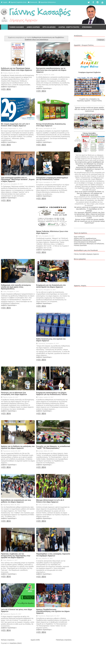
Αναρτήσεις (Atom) (16, 643)
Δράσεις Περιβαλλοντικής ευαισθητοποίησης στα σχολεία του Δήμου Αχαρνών (53, 611)
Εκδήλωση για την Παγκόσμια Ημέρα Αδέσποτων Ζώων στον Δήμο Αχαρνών (16, 69)
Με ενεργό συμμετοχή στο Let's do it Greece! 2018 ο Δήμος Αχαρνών (15, 125)
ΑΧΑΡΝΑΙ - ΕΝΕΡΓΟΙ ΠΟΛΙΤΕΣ (68, 27)
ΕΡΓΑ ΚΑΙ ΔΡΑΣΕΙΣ (49, 27)
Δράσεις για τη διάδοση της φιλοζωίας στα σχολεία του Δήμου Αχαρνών (17, 447)
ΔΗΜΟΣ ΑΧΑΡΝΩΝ (33, 27)
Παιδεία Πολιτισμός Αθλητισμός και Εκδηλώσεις (89, 243)
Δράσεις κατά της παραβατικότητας (85, 238)
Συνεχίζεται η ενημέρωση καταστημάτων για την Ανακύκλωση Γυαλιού (52, 178)
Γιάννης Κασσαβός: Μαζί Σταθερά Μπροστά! (89, 134)
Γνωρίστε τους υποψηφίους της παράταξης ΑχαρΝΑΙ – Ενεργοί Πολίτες (89, 100)
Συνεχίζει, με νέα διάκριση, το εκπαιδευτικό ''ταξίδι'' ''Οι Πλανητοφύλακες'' (53, 447)
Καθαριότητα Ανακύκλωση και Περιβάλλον (87, 240)
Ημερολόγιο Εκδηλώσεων (48, 2)
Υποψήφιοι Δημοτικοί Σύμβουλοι (89, 72)
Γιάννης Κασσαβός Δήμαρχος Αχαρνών (86, 254)
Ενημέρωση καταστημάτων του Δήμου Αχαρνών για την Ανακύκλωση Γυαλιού (51, 393)
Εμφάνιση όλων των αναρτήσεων (36, 39)
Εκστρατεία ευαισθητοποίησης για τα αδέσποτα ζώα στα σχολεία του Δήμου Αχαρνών (51, 70)
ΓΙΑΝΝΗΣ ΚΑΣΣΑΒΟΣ (16, 27)
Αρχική (5, 2)
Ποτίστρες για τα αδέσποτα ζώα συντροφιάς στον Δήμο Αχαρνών (14, 393)
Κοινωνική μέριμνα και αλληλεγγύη (85, 242)
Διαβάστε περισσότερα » (9, 86)
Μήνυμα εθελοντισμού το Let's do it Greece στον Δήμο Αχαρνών (50, 501)
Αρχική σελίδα (35, 640)
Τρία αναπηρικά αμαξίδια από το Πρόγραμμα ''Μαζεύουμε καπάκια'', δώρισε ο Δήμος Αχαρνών (18, 179)
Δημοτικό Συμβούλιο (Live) (18, 2)
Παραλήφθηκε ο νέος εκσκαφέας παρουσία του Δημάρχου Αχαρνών (53, 555)
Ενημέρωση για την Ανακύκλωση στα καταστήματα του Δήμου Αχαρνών (51, 286)
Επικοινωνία (33, 2)
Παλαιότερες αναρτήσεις (63, 640)
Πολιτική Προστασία (80, 245)
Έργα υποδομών (79, 237)
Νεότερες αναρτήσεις (7, 640)
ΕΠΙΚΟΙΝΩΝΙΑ (87, 27)
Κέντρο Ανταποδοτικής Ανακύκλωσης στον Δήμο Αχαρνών (51, 125)
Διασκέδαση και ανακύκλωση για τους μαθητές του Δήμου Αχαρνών (16, 501)
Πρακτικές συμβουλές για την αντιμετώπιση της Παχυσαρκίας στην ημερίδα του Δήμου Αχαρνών (15, 555)
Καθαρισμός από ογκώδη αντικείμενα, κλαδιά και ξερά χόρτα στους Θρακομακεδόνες (16, 287)
